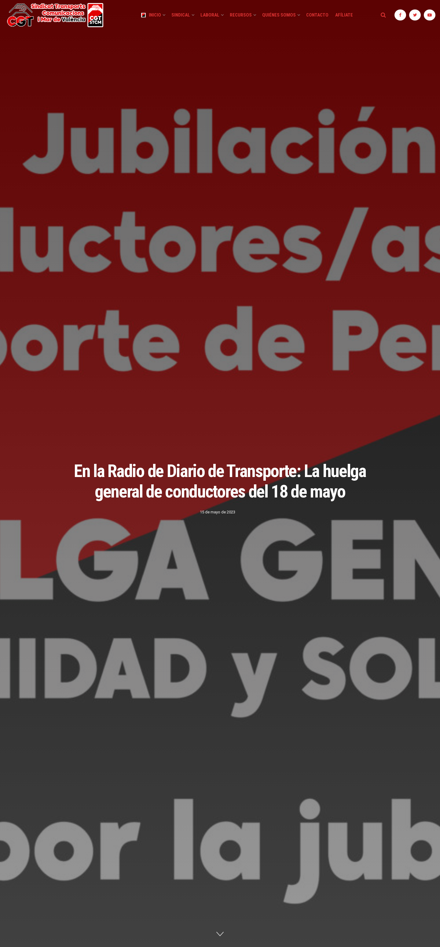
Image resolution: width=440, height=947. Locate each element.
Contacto (317, 15)
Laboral (209, 15)
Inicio (151, 15)
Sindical (180, 15)
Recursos (241, 15)
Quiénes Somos (279, 15)
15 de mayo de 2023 (217, 512)
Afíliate (344, 15)
